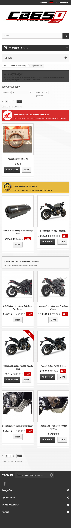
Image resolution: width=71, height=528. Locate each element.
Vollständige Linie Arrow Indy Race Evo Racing (17, 307)
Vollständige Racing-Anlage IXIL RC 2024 (18, 367)
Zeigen (37, 92)
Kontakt (43, 2)
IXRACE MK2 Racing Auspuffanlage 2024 (18, 232)
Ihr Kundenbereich (10, 504)
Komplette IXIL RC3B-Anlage (53, 365)
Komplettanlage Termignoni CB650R (17, 425)
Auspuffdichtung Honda (18, 158)
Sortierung (6, 92)
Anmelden (63, 2)
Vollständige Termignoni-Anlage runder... (53, 427)
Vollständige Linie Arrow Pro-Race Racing (53, 307)
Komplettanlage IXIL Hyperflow (53, 230)
